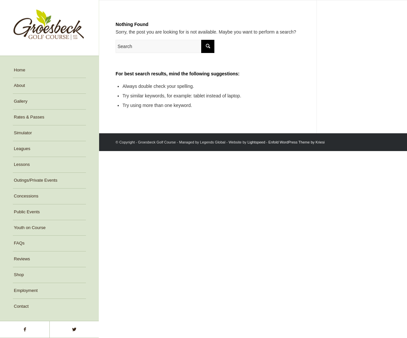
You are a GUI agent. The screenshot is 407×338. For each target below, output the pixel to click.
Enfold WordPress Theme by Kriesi (296, 142)
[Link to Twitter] (74, 329)
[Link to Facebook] (24, 329)
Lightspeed (256, 142)
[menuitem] (49, 70)
